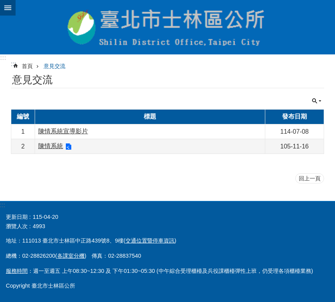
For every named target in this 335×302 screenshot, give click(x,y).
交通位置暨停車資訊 (150, 240)
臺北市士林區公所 (167, 27)
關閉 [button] (8, 8)
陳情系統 (50, 146)
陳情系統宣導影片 (63, 131)
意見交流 (54, 66)
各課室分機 (71, 256)
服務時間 (17, 271)
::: (3, 57)
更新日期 (17, 217)
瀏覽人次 (17, 226)
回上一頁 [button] (310, 178)
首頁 (27, 66)
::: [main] (13, 64)
